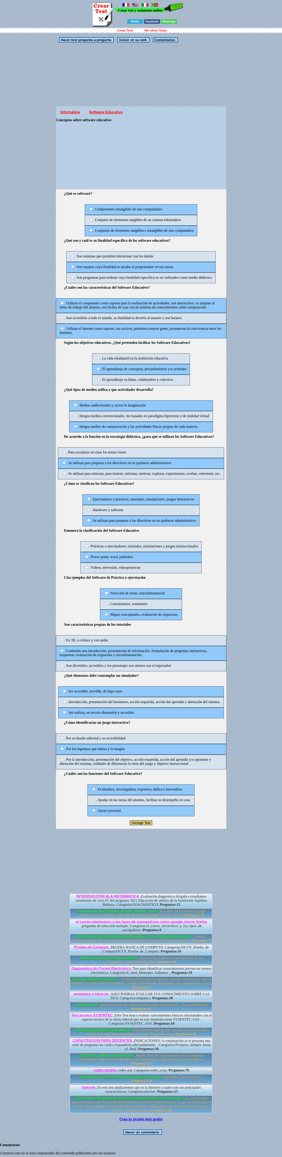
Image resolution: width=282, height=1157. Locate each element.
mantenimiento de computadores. (109, 958)
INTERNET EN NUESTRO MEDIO (104, 1030)
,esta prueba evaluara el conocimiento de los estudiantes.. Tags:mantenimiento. (141, 960)
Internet (88, 1087)
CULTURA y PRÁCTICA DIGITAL (106, 1055)
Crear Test (125, 30)
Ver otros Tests (155, 30)
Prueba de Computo (92, 947)
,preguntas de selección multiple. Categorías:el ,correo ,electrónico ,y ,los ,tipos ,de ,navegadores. (141, 926)
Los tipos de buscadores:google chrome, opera (118, 911)
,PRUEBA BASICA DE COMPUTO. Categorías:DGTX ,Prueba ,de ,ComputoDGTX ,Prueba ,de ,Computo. (141, 949)
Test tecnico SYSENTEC (92, 1015)
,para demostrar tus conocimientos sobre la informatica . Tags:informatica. (141, 1007)
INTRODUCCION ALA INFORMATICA (107, 896)
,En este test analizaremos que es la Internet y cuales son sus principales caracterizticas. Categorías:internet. (141, 1089)
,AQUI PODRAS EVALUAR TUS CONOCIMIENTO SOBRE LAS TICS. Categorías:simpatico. (141, 996)
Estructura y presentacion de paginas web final (121, 1077)
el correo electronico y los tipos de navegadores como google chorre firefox (141, 922)
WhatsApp (168, 21)
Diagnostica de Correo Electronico (101, 968)
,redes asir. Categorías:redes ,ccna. (141, 1070)
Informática (70, 112)
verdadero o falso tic (91, 994)
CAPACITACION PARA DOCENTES (102, 1041)
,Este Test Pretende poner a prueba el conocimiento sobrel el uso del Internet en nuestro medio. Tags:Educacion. (141, 1032)
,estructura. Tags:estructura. (141, 1079)
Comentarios (164, 40)
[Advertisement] (141, 74)
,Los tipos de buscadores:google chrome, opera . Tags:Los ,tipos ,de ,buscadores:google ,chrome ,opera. (141, 913)
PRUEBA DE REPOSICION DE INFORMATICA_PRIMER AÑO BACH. (134, 936)
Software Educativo (106, 112)
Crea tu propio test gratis (140, 1119)
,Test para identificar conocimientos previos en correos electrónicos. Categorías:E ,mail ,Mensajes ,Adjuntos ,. (141, 971)
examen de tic (87, 1005)
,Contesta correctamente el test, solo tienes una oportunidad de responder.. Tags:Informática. (141, 939)
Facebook (151, 21)
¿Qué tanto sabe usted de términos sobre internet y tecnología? (128, 1098)
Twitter (135, 21)
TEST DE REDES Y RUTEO (95, 979)
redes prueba (105, 1070)
